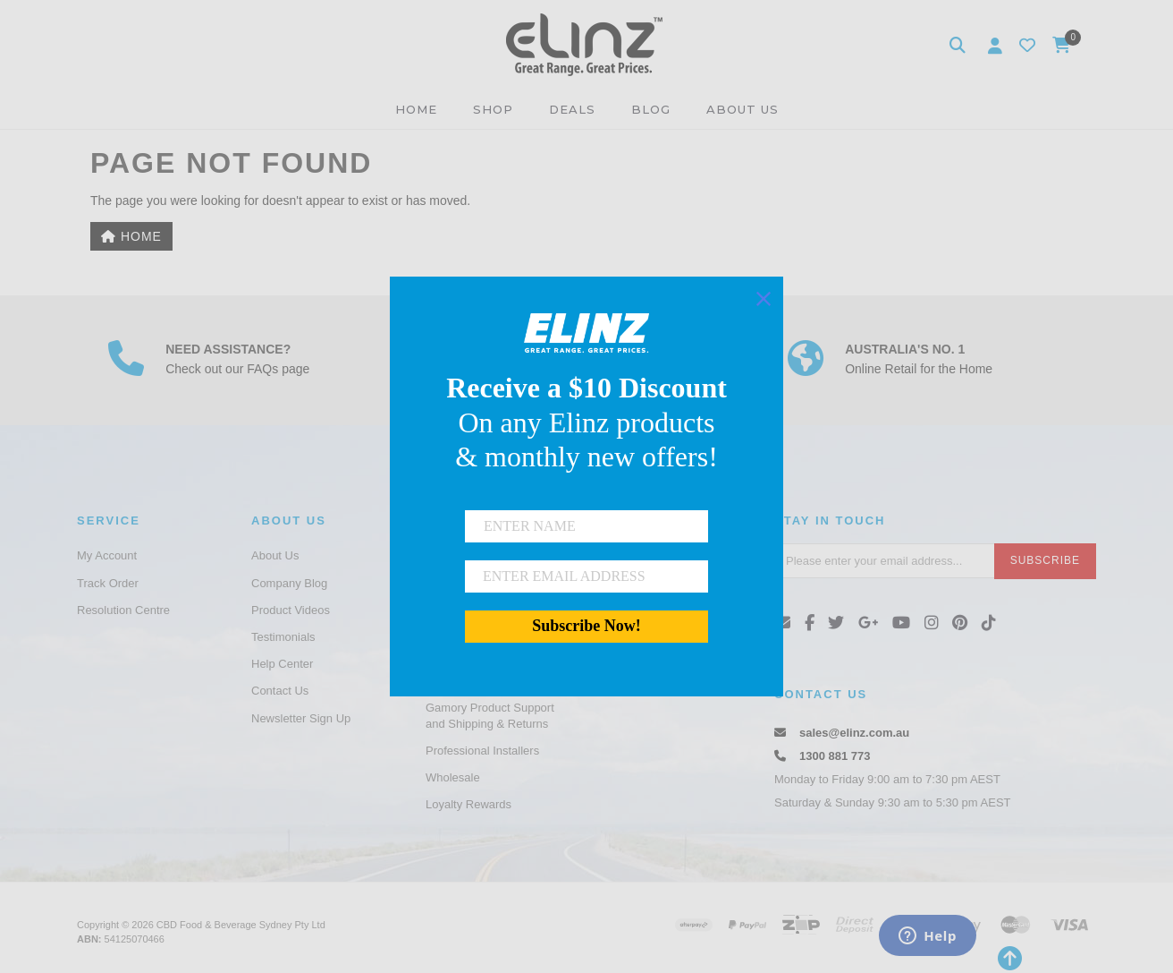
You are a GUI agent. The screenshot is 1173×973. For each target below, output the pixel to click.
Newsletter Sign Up (300, 718)
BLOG (651, 109)
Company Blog (289, 583)
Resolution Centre (123, 610)
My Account (107, 555)
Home (131, 236)
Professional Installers (482, 750)
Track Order (108, 583)
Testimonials (283, 637)
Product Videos (290, 610)
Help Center (282, 663)
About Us (275, 555)
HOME (416, 109)
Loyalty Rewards (468, 804)
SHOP (493, 109)
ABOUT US (742, 109)
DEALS (572, 109)
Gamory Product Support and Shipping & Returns (490, 715)
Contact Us (279, 690)
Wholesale (453, 777)
